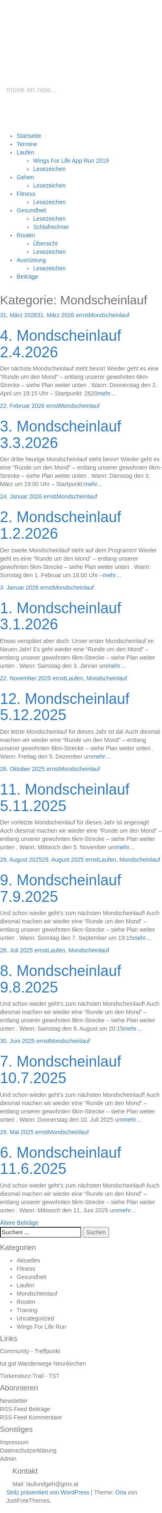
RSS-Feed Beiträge (25, 1409)
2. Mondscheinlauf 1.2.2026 (60, 525)
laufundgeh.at (84, 63)
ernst (82, 315)
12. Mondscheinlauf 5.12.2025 (64, 707)
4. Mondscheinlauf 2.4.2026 (60, 344)
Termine (27, 144)
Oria (120, 1492)
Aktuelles (28, 1260)
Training (27, 1310)
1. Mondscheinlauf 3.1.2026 (60, 616)
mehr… (106, 393)
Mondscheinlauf (109, 315)
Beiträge (27, 276)
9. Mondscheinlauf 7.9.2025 (60, 888)
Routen (26, 235)
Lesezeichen (49, 169)
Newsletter (13, 1400)
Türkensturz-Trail (22, 1376)
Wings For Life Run (41, 1326)
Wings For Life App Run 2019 (71, 160)
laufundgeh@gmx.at (52, 1484)
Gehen (25, 177)
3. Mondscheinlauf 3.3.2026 (60, 434)
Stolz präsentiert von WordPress (47, 1492)
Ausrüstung (31, 260)
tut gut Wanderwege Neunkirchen (43, 1363)
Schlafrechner (51, 227)
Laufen (25, 152)
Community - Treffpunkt (30, 1351)
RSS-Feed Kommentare (31, 1417)
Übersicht (45, 243)
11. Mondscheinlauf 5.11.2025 (64, 797)
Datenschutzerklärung (28, 1450)
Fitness (26, 193)
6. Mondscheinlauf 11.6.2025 (60, 1161)
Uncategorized (35, 1318)
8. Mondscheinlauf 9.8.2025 (60, 979)
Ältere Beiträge (19, 1222)
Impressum (14, 1442)
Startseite (29, 136)
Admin (8, 1458)
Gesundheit (31, 210)
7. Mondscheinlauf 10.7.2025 (60, 1070)
